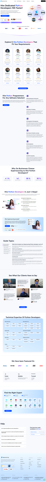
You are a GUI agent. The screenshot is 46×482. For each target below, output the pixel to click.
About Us (21, 459)
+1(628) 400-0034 (15, 478)
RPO (29, 468)
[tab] (7, 245)
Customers (21, 461)
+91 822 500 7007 (4, 479)
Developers (39, 459)
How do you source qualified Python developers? (8, 439)
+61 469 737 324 (26, 479)
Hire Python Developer (23, 88)
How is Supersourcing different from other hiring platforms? (9, 428)
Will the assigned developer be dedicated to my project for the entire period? (12, 436)
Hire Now (7, 64)
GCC (29, 466)
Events (21, 465)
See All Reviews (23, 307)
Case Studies (39, 466)
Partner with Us (22, 463)
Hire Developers (5, 15)
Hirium (30, 459)
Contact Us (8, 410)
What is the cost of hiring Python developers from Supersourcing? (10, 446)
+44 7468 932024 (37, 479)
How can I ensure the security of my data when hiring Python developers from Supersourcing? (12, 432)
